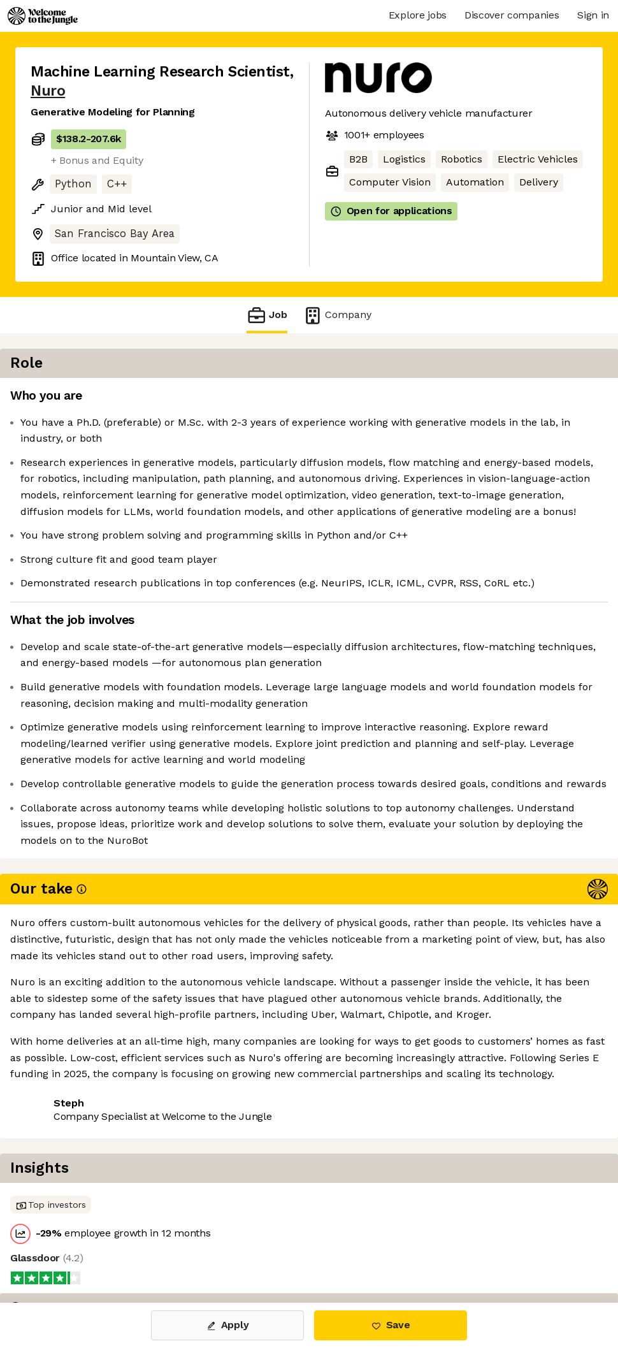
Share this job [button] (65, 1249)
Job (267, 315)
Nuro (48, 90)
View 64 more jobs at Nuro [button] (186, 1249)
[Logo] (43, 16)
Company (337, 315)
